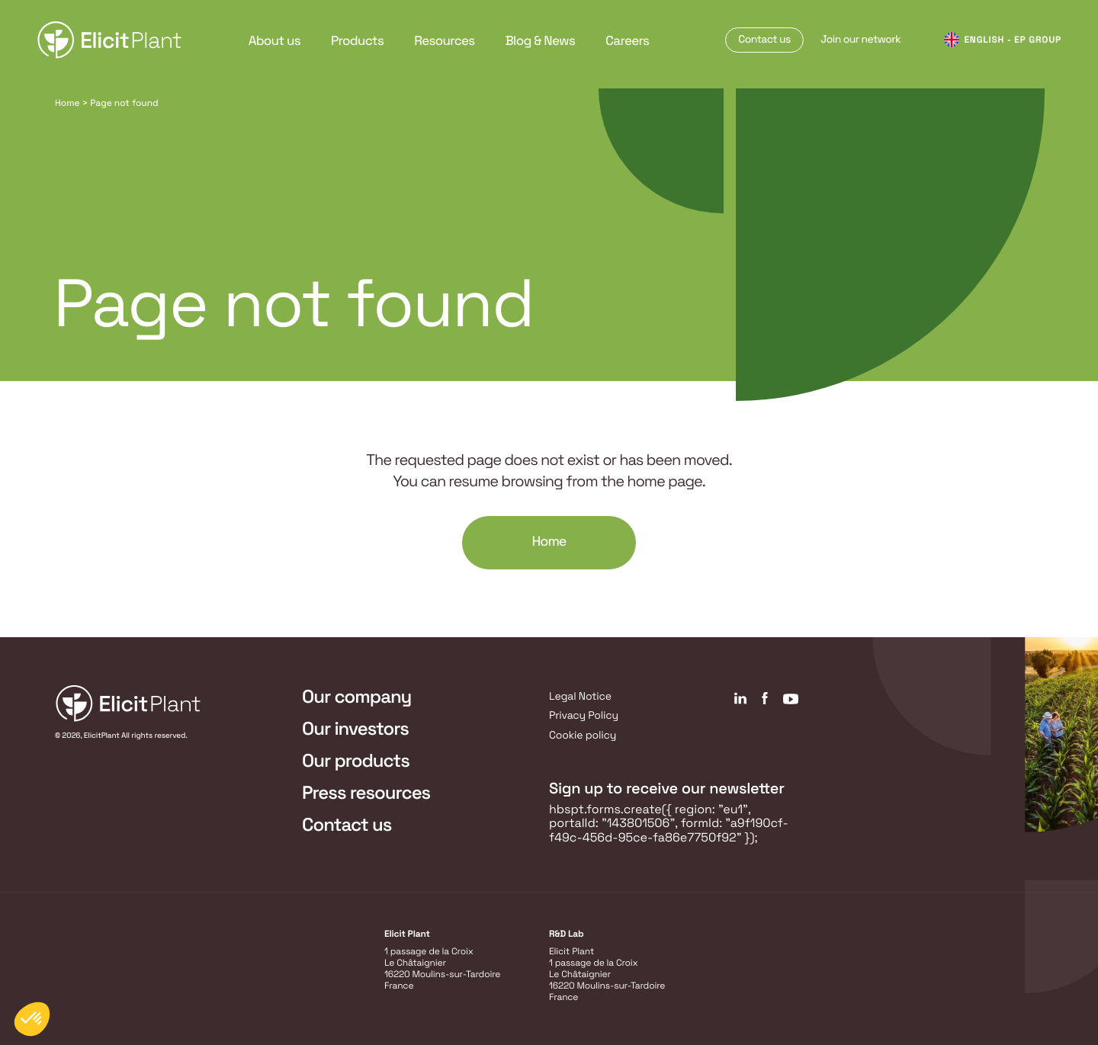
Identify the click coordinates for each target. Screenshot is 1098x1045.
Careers (627, 40)
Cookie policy (582, 735)
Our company (356, 697)
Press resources (366, 793)
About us (274, 40)
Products (357, 40)
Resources (444, 40)
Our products (355, 761)
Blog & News (541, 40)
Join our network (860, 39)
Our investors (355, 729)
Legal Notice (580, 697)
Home (67, 103)
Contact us (764, 39)
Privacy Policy (583, 716)
